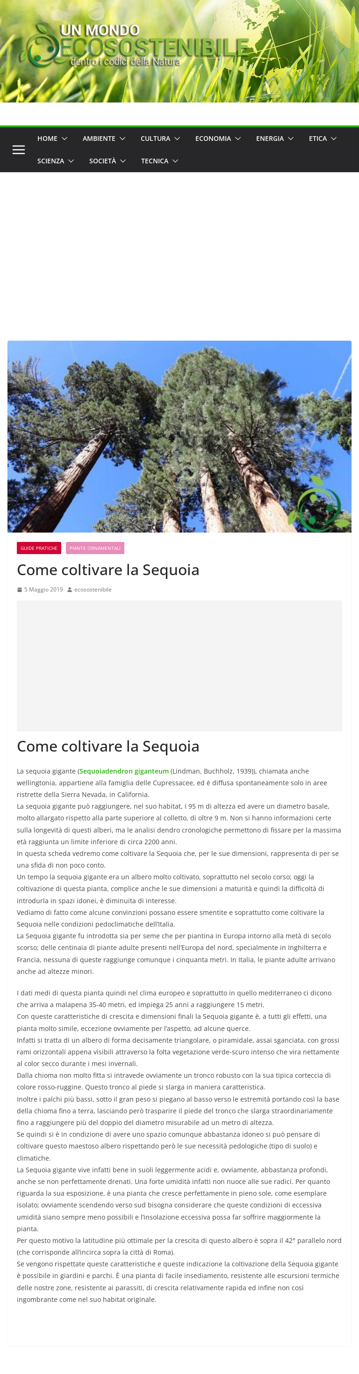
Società (102, 160)
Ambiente (99, 138)
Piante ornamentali (95, 548)
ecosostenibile (93, 589)
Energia (270, 138)
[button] (62, 138)
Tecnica (154, 160)
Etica (318, 138)
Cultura (155, 138)
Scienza (50, 160)
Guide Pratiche (39, 548)
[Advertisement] (179, 242)
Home (47, 138)
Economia (213, 138)
